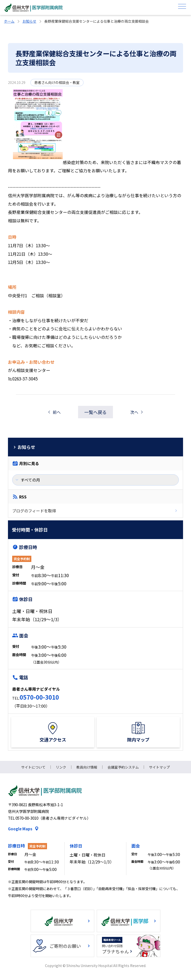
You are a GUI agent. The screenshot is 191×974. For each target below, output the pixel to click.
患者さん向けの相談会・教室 (57, 82)
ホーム (9, 21)
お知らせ (29, 21)
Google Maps (20, 828)
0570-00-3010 (39, 697)
